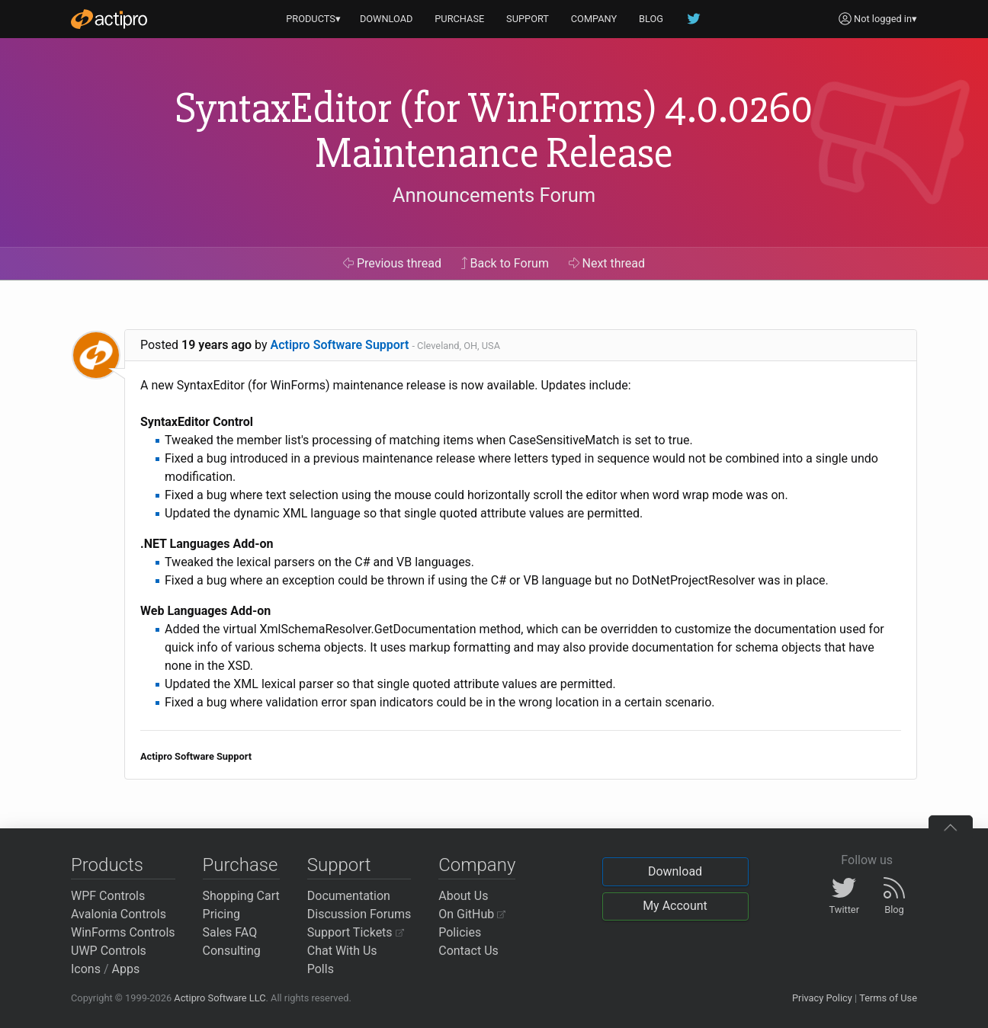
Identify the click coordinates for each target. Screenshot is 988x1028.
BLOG (651, 18)
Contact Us (468, 950)
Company (476, 865)
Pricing (222, 914)
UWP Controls (108, 950)
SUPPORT (527, 18)
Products (107, 865)
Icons (86, 969)
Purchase (240, 865)
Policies (459, 932)
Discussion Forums (359, 914)
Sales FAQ (230, 932)
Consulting (232, 950)
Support (339, 865)
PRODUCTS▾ (313, 18)
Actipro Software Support (340, 345)
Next (607, 263)
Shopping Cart (241, 896)
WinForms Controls (123, 932)
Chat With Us (342, 950)
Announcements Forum (494, 195)
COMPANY (594, 18)
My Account (675, 905)
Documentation (348, 896)
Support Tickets (355, 932)
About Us (463, 896)
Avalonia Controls (118, 914)
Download (675, 871)
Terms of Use (888, 998)
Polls (320, 969)
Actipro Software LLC (219, 998)
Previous (392, 263)
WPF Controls (108, 896)
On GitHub (471, 914)
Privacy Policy (822, 998)
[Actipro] (109, 19)
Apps (126, 969)
